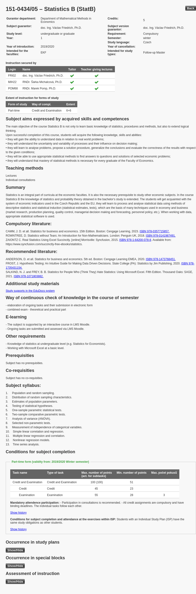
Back (190, 8)
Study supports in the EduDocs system (30, 290)
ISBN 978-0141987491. (161, 235)
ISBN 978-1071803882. (28, 276)
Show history (18, 512)
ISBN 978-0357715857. (154, 231)
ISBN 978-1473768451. (161, 259)
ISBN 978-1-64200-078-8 (135, 240)
